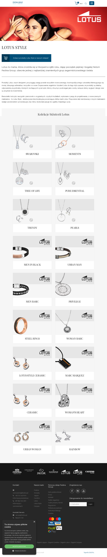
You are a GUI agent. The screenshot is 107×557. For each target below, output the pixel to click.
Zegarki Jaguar (42, 542)
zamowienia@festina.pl (20, 493)
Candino (37, 498)
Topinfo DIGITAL (89, 552)
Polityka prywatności (55, 508)
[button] (19, 551)
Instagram (78, 491)
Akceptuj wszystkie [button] (19, 546)
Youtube (83, 491)
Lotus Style (38, 503)
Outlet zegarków (53, 500)
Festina (36, 490)
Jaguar (36, 495)
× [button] (34, 522)
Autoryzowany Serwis (55, 503)
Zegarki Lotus (65, 542)
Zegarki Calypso (76, 542)
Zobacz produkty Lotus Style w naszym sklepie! (25, 58)
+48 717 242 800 (20, 495)
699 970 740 (18, 518)
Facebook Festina (72, 491)
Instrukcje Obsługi (54, 510)
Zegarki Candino (53, 542)
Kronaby (37, 493)
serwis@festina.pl (21, 515)
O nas (50, 495)
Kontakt (50, 497)
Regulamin (52, 505)
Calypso (36, 506)
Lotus (36, 501)
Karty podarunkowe (54, 492)
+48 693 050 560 (20, 501)
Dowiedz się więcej (15, 542)
